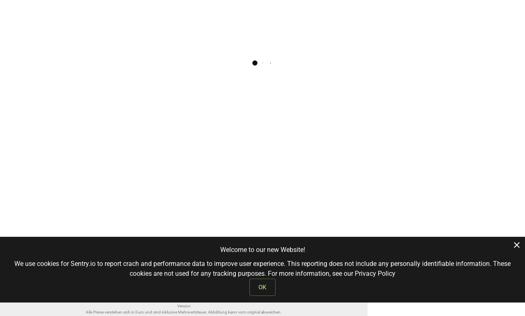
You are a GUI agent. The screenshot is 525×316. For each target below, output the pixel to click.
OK (262, 287)
